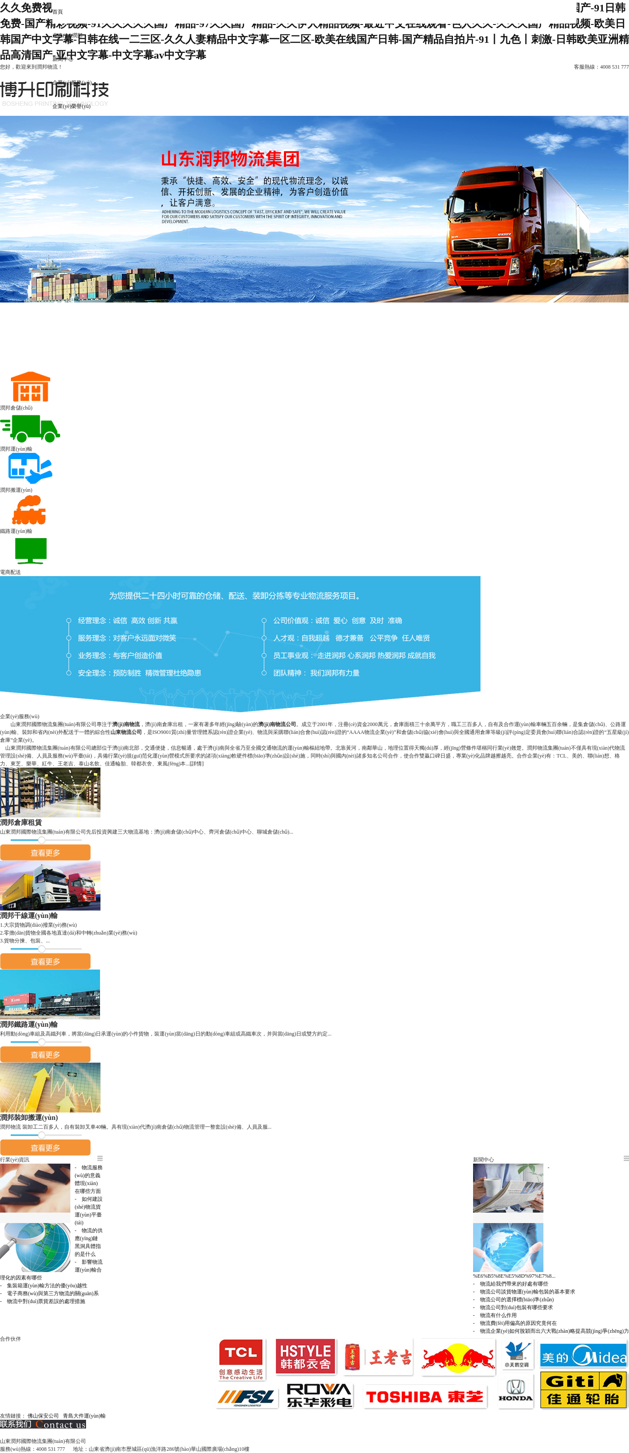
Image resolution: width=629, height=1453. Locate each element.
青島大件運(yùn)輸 (84, 1416)
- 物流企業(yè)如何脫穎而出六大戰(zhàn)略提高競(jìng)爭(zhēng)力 (551, 1331)
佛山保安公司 (43, 1416)
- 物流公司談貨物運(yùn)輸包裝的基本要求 (524, 1292)
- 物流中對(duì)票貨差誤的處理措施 (42, 1301)
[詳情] (197, 764)
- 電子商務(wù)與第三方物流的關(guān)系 (49, 1293)
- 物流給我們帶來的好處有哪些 (510, 1284)
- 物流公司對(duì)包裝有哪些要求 (513, 1307)
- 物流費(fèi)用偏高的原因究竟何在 (515, 1323)
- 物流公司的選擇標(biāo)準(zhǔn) (513, 1300)
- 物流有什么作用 (495, 1315)
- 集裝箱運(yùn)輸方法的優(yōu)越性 (43, 1286)
